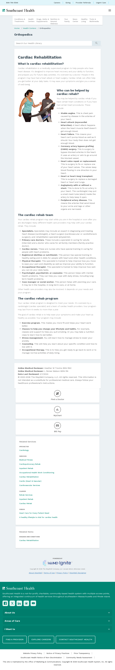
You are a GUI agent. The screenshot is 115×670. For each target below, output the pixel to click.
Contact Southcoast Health (75, 639)
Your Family (67, 20)
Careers (57, 3)
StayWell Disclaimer (78, 573)
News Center (75, 20)
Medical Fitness (26, 460)
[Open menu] (109, 10)
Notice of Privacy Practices (57, 653)
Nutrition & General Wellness (54, 21)
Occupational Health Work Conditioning (36, 473)
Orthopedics (45, 28)
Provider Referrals (83, 3)
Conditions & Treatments (19, 20)
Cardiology (24, 450)
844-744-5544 (12, 3)
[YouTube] (33, 603)
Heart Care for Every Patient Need (34, 513)
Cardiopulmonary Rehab (29, 464)
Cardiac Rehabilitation (29, 477)
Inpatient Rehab (26, 468)
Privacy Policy (62, 573)
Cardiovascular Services (29, 485)
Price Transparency (82, 653)
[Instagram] (26, 603)
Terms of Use (49, 573)
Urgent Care (101, 3)
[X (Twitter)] (12, 603)
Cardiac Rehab (25, 503)
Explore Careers (41, 639)
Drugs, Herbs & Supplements (42, 20)
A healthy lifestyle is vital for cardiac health (38, 517)
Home (17, 28)
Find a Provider (14, 639)
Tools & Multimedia (94, 20)
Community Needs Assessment (79, 658)
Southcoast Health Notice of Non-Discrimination (41, 658)
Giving (68, 3)
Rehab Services (25, 495)
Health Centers (31, 20)
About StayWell (35, 573)
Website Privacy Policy (32, 653)
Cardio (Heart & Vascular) (30, 481)
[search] (53, 43)
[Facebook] (5, 603)
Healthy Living (84, 20)
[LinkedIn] (19, 603)
